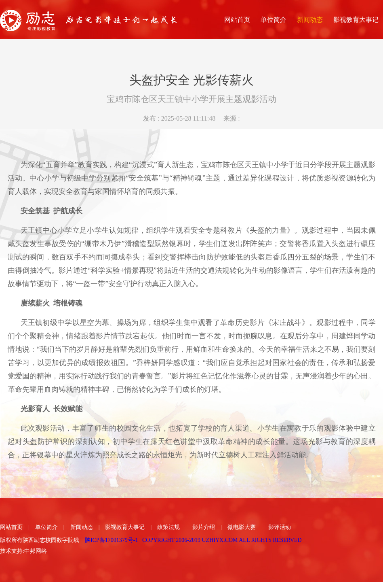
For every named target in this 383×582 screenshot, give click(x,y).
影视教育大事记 (125, 527)
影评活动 (279, 527)
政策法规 (168, 527)
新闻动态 (81, 527)
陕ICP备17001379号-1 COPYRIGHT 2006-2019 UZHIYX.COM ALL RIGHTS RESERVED (193, 540)
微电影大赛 (241, 527)
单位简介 (46, 527)
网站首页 (11, 527)
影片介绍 (203, 527)
